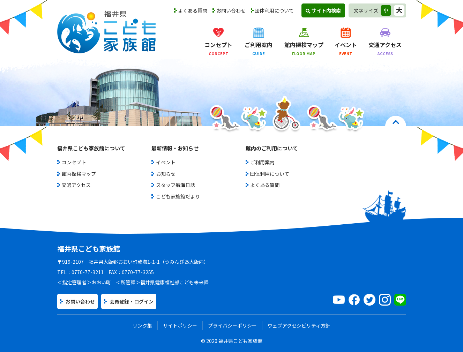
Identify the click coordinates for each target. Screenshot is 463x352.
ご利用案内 (262, 162)
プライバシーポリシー (232, 325)
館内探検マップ (79, 173)
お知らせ (166, 173)
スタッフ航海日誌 (175, 184)
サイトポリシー (180, 325)
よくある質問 (192, 10)
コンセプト (74, 162)
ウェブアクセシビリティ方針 (299, 325)
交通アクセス (76, 184)
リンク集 (142, 325)
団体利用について (274, 10)
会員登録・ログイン (132, 301)
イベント (166, 162)
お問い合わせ (231, 10)
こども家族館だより (178, 196)
